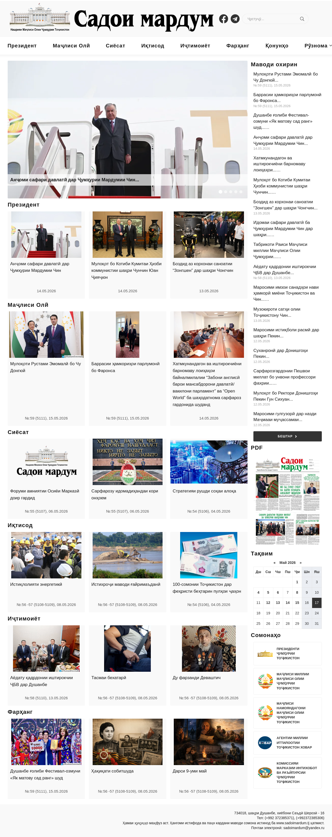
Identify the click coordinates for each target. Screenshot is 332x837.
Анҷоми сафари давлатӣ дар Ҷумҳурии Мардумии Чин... (74, 179)
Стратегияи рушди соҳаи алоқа (204, 491)
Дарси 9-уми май (190, 771)
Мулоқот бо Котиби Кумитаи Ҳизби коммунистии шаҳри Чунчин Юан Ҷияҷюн (126, 270)
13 (278, 603)
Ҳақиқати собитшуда (112, 771)
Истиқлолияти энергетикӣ (36, 584)
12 (268, 603)
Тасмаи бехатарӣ (108, 677)
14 (288, 603)
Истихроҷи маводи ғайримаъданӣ (125, 584)
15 (297, 603)
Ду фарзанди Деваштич (197, 677)
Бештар (288, 436)
